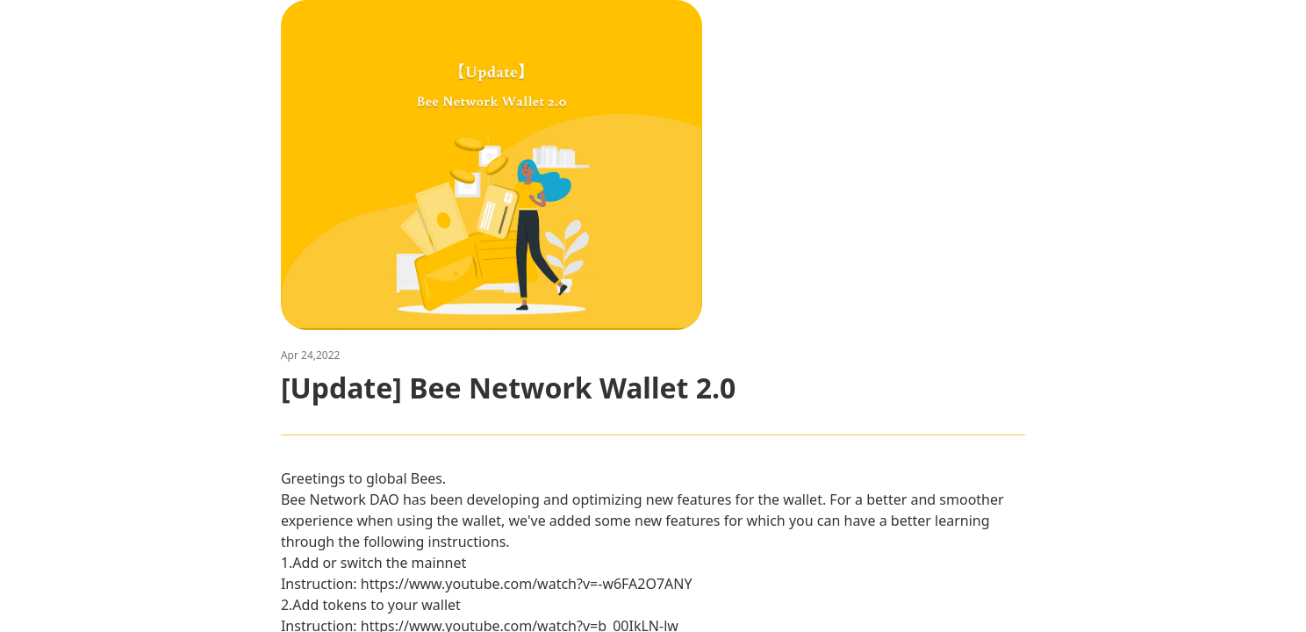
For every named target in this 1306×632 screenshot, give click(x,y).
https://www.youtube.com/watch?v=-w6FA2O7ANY (526, 583)
